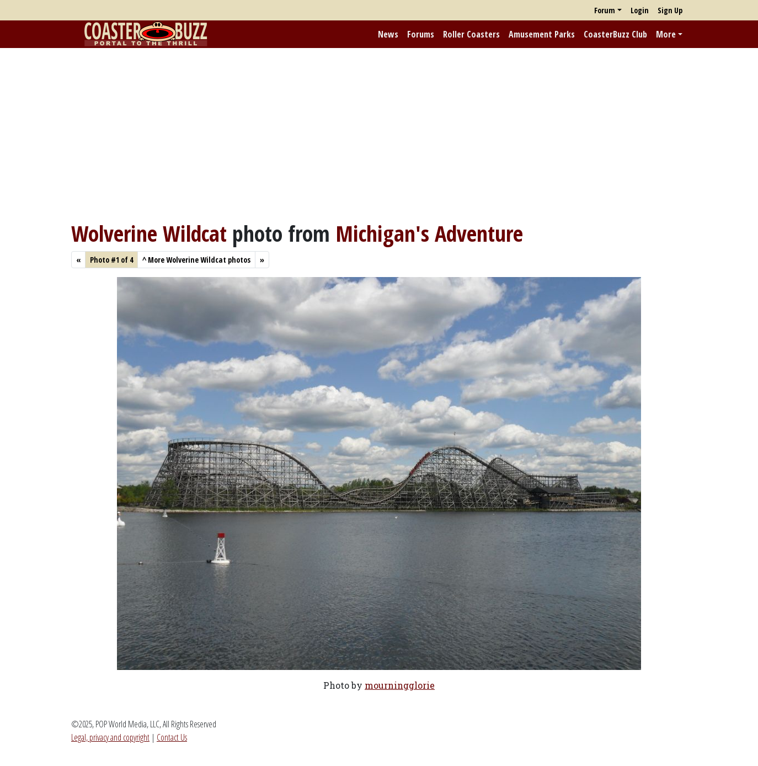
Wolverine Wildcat (149, 233)
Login (640, 10)
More (666, 34)
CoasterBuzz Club (615, 34)
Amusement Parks (542, 34)
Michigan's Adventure (429, 233)
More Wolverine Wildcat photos (196, 259)
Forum (604, 10)
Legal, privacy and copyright (110, 737)
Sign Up (670, 10)
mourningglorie (400, 685)
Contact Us (172, 737)
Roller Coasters (471, 34)
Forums (420, 34)
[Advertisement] (379, 134)
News (388, 34)
